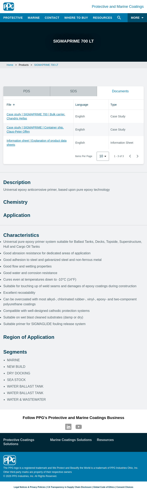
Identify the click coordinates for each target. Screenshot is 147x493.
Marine (34, 17)
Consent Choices (124, 487)
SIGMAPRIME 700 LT (46, 65)
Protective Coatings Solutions (18, 442)
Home (10, 65)
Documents (120, 91)
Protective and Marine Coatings (118, 7)
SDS (73, 91)
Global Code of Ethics (104, 487)
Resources (102, 17)
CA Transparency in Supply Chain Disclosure (69, 487)
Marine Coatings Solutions (71, 440)
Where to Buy (76, 17)
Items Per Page (83, 156)
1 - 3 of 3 (119, 156)
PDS (26, 91)
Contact (52, 17)
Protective (13, 17)
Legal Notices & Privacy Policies (30, 487)
